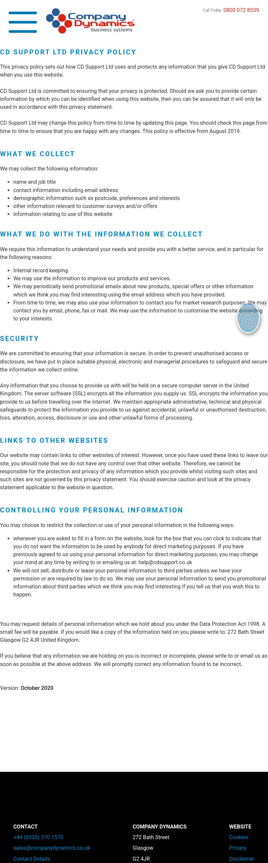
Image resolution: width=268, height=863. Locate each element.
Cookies (238, 837)
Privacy (237, 848)
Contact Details (31, 859)
